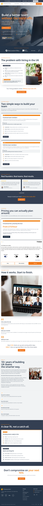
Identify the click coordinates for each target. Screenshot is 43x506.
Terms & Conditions (26, 496)
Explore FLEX (6, 136)
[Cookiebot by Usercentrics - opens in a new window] (37, 242)
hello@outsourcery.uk (38, 490)
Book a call (39, 3)
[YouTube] (37, 495)
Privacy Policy (25, 498)
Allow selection (21, 263)
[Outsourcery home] (6, 4)
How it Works (17, 3)
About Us (26, 3)
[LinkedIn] (34, 495)
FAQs (23, 490)
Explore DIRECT (6, 164)
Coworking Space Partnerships (25, 493)
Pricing (22, 3)
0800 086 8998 (37, 492)
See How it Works (21, 92)
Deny (8, 263)
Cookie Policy (25, 499)
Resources (32, 3)
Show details (37, 260)
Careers (24, 494)
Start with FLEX (6, 236)
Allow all (35, 263)
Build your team (6, 27)
